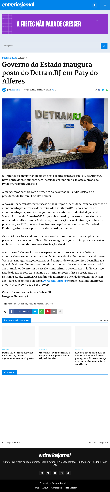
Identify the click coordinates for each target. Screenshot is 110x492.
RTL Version (71, 487)
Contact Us (56, 487)
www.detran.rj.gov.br (55, 280)
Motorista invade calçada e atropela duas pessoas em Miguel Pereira (54, 355)
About (45, 487)
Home (36, 487)
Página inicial (9, 58)
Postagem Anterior (12, 442)
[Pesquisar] (55, 45)
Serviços (49, 304)
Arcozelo (23, 58)
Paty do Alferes (35, 304)
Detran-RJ (22, 304)
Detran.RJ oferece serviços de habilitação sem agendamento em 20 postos (18, 355)
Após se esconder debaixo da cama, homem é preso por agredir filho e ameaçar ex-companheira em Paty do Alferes (91, 358)
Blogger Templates (61, 483)
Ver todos (104, 320)
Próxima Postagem (97, 442)
